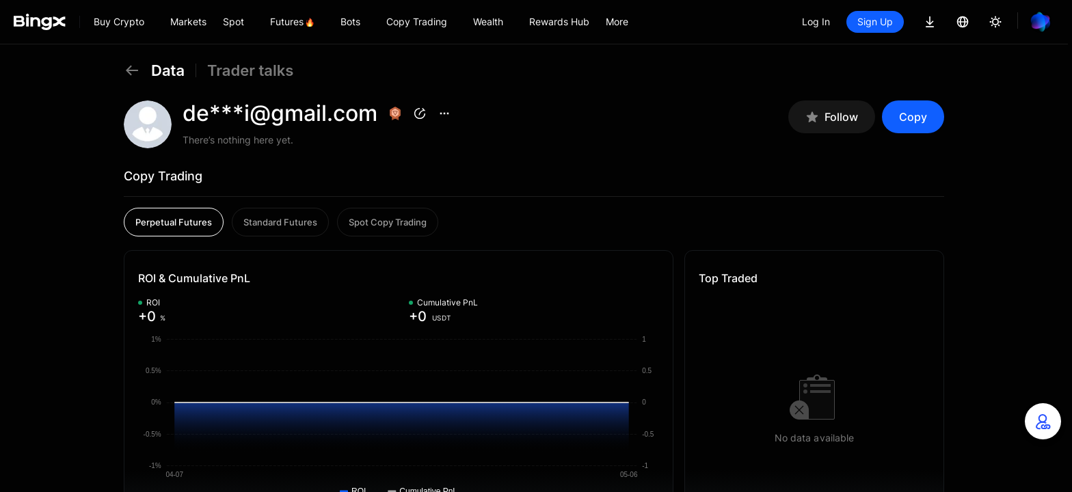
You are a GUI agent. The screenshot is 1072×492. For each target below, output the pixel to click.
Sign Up (875, 21)
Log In (816, 21)
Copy (913, 117)
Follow (831, 117)
